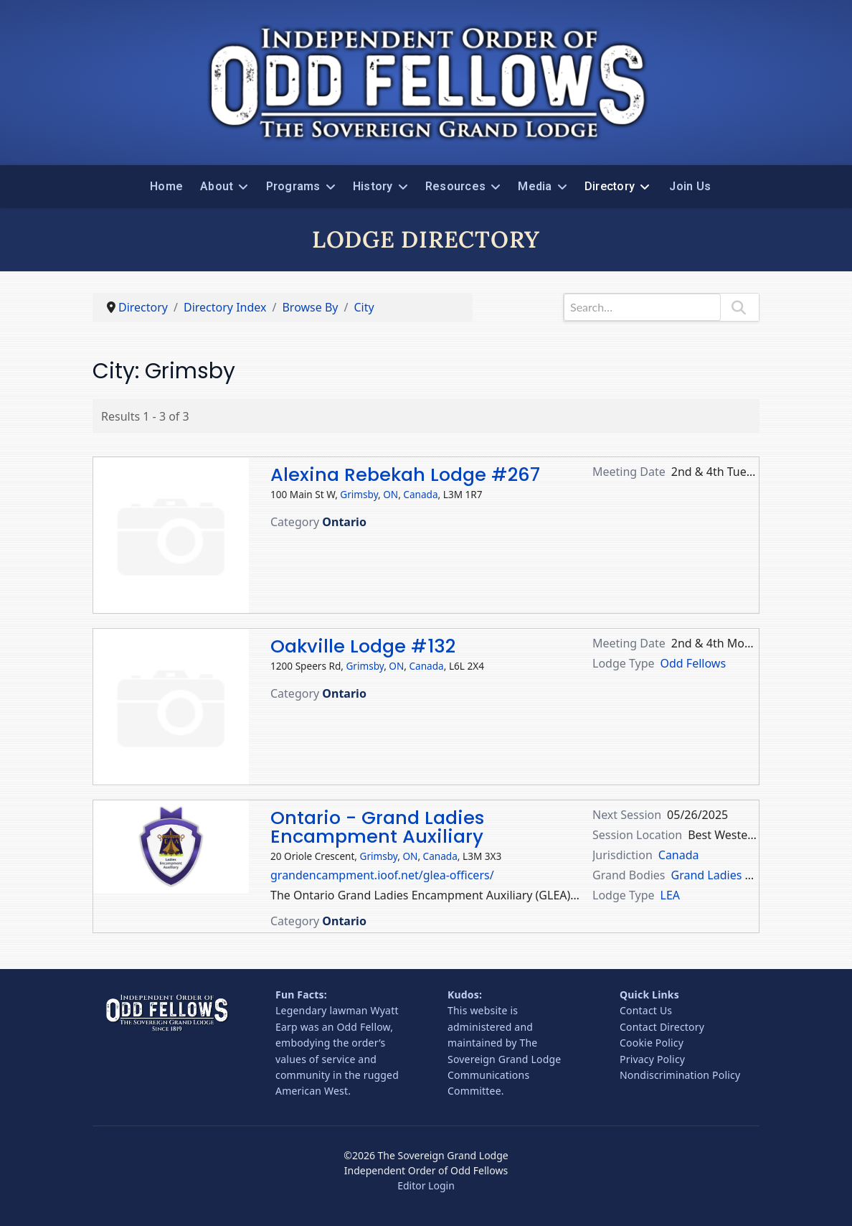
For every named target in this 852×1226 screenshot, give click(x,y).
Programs (293, 186)
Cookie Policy (651, 1042)
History (373, 186)
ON (390, 494)
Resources (455, 186)
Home (166, 186)
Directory (609, 186)
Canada (420, 494)
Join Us (690, 186)
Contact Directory (662, 1027)
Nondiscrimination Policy (680, 1075)
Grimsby (359, 494)
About (216, 186)
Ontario (344, 522)
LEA (671, 895)
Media (535, 186)
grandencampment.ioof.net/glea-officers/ (382, 875)
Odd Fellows (693, 663)
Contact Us (646, 1010)
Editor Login (426, 1185)
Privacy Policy (652, 1059)
